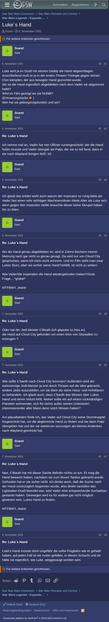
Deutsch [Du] (35, 604)
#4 (105, 235)
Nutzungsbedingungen (17, 610)
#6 (105, 365)
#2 (105, 128)
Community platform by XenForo (35, 618)
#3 (105, 179)
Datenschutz (41, 610)
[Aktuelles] (95, 4)
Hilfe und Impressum (65, 610)
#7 (105, 456)
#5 (105, 313)
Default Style (12, 604)
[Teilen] (100, 63)
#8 (105, 534)
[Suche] (104, 4)
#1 (105, 63)
